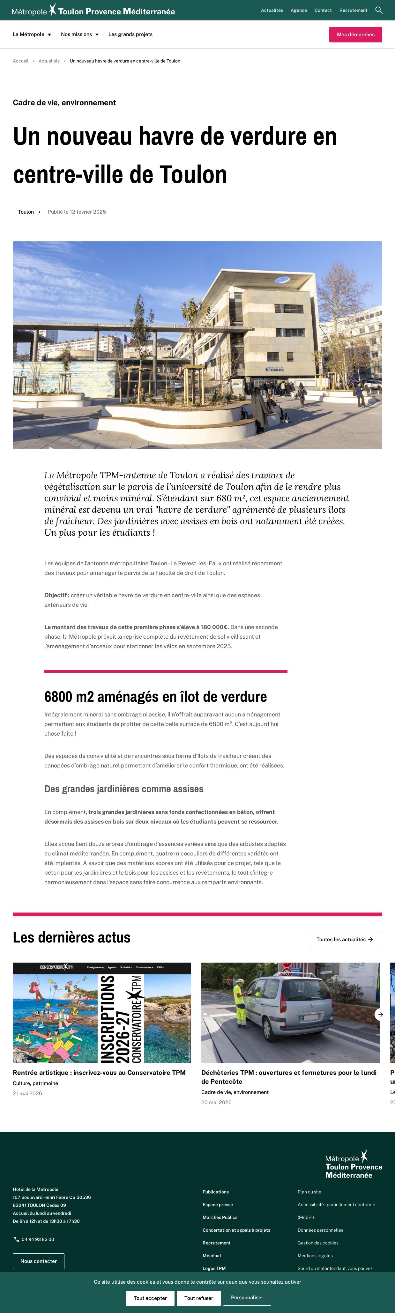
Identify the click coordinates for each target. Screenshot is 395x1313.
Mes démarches (356, 35)
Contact (323, 10)
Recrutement (353, 10)
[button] (381, 1014)
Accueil (20, 60)
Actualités (272, 10)
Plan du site (309, 1191)
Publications (216, 1191)
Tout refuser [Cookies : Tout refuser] (198, 1298)
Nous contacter (38, 1261)
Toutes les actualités (346, 939)
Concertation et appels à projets (236, 1230)
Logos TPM (214, 1268)
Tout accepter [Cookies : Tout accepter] (150, 1298)
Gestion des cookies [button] (318, 1242)
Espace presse (218, 1204)
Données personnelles (320, 1230)
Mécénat (212, 1255)
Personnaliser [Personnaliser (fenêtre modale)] (247, 1298)
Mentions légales (315, 1255)
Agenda (299, 10)
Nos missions (81, 34)
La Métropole (33, 34)
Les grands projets (130, 34)
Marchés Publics (220, 1217)
